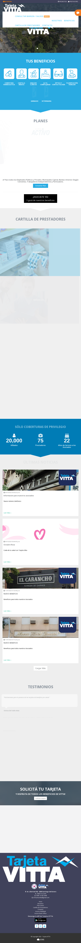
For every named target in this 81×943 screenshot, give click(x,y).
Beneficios (69, 20)
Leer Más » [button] (7, 513)
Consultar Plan (40, 186)
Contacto (47, 25)
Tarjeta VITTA (19, 8)
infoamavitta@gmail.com (40, 897)
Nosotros (57, 20)
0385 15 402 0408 (40, 895)
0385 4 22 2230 (40, 894)
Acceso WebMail (40, 911)
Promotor (62, 1)
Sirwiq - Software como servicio (40, 939)
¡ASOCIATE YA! (41, 198)
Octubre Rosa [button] (9, 545)
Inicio (40, 901)
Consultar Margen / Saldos (32, 16)
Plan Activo (40, 905)
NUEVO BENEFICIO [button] (11, 594)
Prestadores (73, 1)
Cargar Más (40, 668)
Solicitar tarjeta (40, 798)
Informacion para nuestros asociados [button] (19, 495)
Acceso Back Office (40, 913)
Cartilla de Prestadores (27, 25)
